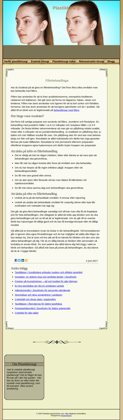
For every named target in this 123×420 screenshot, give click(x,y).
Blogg (111, 61)
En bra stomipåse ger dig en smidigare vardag (39, 285)
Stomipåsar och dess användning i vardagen (38, 294)
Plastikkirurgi (67, 7)
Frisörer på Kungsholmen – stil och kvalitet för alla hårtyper (46, 281)
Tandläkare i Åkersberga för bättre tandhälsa (38, 303)
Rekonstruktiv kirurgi (91, 61)
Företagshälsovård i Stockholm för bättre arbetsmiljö (42, 308)
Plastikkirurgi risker (64, 61)
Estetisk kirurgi (40, 61)
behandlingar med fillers (66, 110)
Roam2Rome (66, 415)
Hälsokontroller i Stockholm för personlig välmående (42, 290)
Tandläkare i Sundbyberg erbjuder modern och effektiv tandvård (48, 272)
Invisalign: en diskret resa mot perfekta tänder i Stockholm (45, 276)
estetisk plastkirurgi (24, 369)
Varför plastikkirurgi (16, 61)
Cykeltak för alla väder (26, 312)
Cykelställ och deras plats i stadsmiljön (35, 299)
